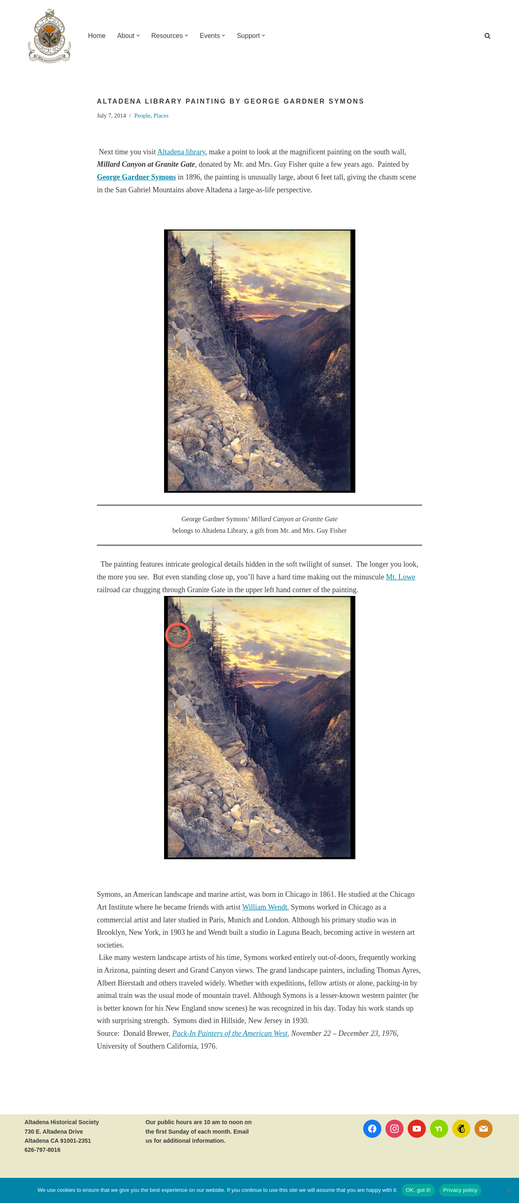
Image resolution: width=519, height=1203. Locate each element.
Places (161, 115)
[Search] (487, 36)
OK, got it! (418, 1190)
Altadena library (181, 152)
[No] (509, 1190)
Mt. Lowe (400, 577)
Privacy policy (460, 1190)
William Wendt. (265, 907)
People (142, 115)
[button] (138, 35)
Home (97, 35)
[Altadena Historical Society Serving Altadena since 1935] (49, 35)
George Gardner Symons (136, 177)
